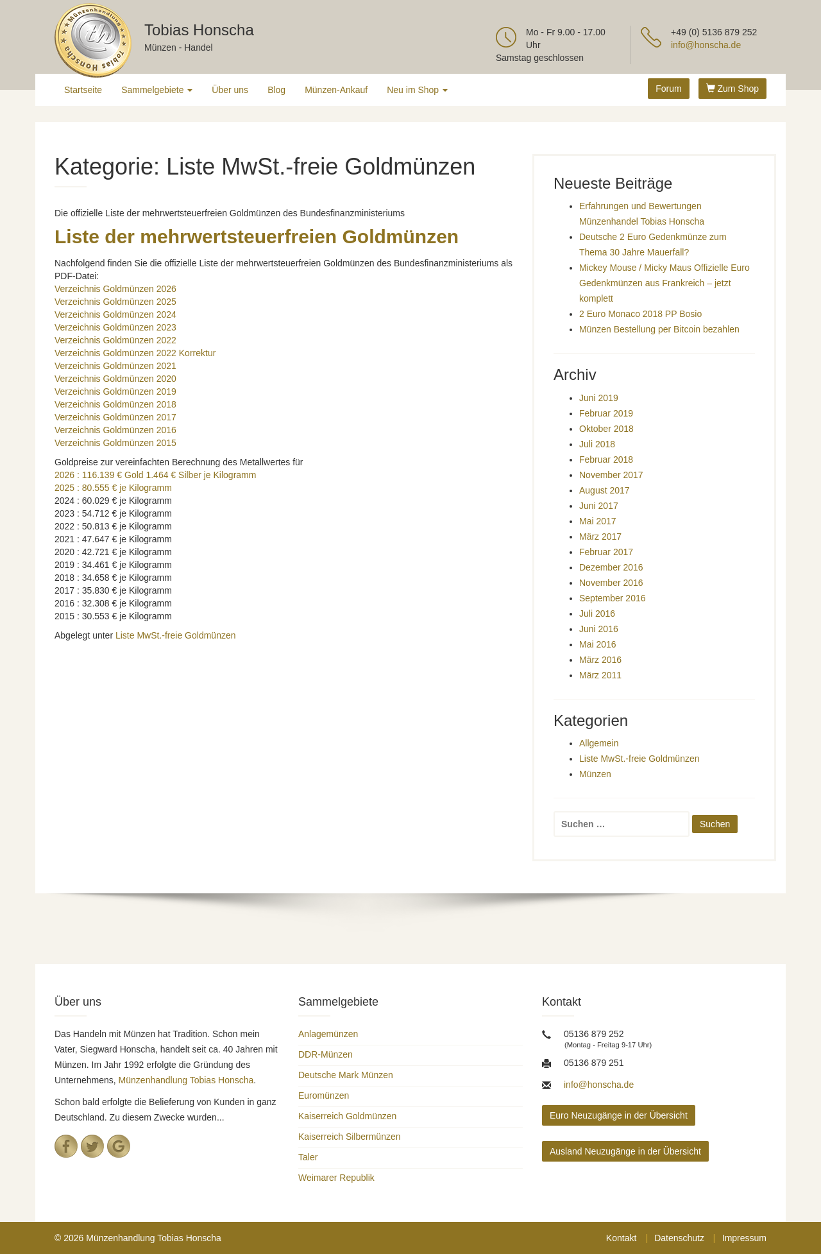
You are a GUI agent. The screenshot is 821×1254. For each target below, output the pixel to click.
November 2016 (611, 583)
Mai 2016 (597, 644)
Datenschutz (679, 1238)
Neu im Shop (417, 90)
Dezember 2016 (611, 567)
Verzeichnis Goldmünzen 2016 (115, 430)
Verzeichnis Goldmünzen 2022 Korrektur (135, 353)
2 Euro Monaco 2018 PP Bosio (640, 314)
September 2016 (612, 598)
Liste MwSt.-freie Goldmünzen (175, 635)
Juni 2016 (598, 629)
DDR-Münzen (325, 1054)
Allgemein (598, 743)
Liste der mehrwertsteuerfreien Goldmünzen (257, 236)
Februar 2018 (606, 459)
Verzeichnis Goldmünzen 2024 (115, 314)
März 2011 (600, 675)
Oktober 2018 (606, 429)
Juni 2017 (598, 506)
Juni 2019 (598, 398)
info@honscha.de (706, 45)
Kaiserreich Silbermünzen (349, 1136)
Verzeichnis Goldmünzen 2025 (115, 301)
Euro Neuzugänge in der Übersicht (619, 1115)
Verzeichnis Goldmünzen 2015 (115, 443)
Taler (307, 1157)
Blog (276, 90)
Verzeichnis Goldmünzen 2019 (115, 391)
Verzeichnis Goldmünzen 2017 (115, 417)
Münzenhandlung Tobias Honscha (186, 1080)
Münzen (595, 774)
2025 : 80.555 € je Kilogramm (113, 488)
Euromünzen (323, 1095)
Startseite (83, 90)
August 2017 (604, 490)
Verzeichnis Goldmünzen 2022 (115, 340)
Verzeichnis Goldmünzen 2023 (115, 327)
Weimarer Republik (336, 1177)
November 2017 (611, 475)
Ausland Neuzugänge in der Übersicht (625, 1151)
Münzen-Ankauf (336, 90)
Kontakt (621, 1238)
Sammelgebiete (156, 90)
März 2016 (600, 660)
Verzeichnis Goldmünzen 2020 (115, 379)
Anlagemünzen (328, 1034)
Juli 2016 (597, 613)
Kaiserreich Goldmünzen (347, 1116)
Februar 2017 (606, 552)
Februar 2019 (606, 413)
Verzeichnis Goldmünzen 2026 (115, 289)
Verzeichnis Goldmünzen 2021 (115, 366)
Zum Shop (732, 88)
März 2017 (600, 536)
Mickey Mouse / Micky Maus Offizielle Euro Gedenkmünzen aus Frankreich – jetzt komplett (664, 283)
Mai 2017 (597, 521)
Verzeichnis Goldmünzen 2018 (115, 404)
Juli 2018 (597, 444)
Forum (668, 88)
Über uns (230, 90)
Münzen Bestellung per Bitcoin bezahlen (659, 329)
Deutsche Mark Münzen (345, 1075)
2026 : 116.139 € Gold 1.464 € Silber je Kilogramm (155, 475)
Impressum (744, 1238)
